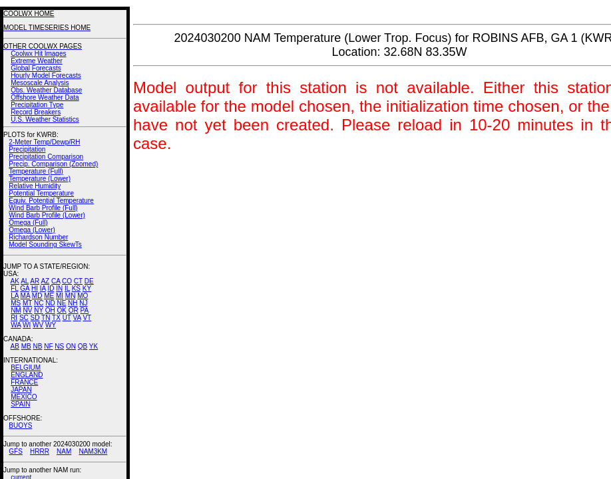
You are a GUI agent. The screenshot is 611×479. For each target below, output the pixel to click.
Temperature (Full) (36, 171)
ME (49, 295)
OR (74, 310)
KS (76, 288)
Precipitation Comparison (46, 156)
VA (77, 317)
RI (14, 317)
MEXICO (24, 396)
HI (34, 288)
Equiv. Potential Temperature (51, 200)
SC (24, 317)
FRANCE (24, 382)
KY (87, 288)
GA (24, 288)
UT (67, 317)
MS (16, 303)
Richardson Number (38, 237)
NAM (64, 451)
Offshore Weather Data (45, 97)
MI (59, 295)
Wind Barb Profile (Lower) (47, 215)
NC (38, 303)
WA (16, 325)
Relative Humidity (35, 186)
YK (93, 346)
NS (59, 346)
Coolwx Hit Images (38, 53)
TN (45, 317)
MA (25, 295)
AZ (45, 281)
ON (71, 346)
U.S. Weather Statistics (45, 119)
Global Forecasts (36, 68)
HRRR (39, 451)
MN (70, 295)
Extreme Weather (37, 61)
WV (38, 325)
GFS (16, 451)
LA (15, 295)
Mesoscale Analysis (40, 82)
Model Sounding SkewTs (45, 244)
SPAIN (20, 404)
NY (38, 310)
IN (59, 288)
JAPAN (21, 389)
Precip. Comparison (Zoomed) (53, 164)
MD (37, 295)
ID (50, 288)
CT (78, 281)
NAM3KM (93, 451)
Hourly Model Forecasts (46, 75)
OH (50, 310)
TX (56, 317)
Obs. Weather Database (46, 90)
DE (89, 281)
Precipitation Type (37, 104)
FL (14, 288)
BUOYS (20, 425)
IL (67, 288)
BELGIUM (26, 367)
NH (72, 303)
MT (27, 303)
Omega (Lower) (32, 230)
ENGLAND (27, 375)
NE (61, 303)
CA (55, 281)
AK (15, 281)
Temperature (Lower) (40, 178)
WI (27, 325)
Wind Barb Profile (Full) (43, 208)
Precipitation (27, 149)
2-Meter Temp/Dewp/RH (44, 142)
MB (26, 346)
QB (82, 346)
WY (50, 325)
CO (67, 281)
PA (84, 310)
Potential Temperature (41, 193)
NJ (83, 303)
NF (48, 346)
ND (50, 303)
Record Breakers (36, 112)
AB (15, 346)
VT (87, 317)
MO (82, 295)
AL (25, 281)
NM (16, 310)
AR (34, 281)
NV (27, 310)
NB (37, 346)
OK (61, 310)
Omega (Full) (28, 222)
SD (35, 317)
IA (43, 288)
